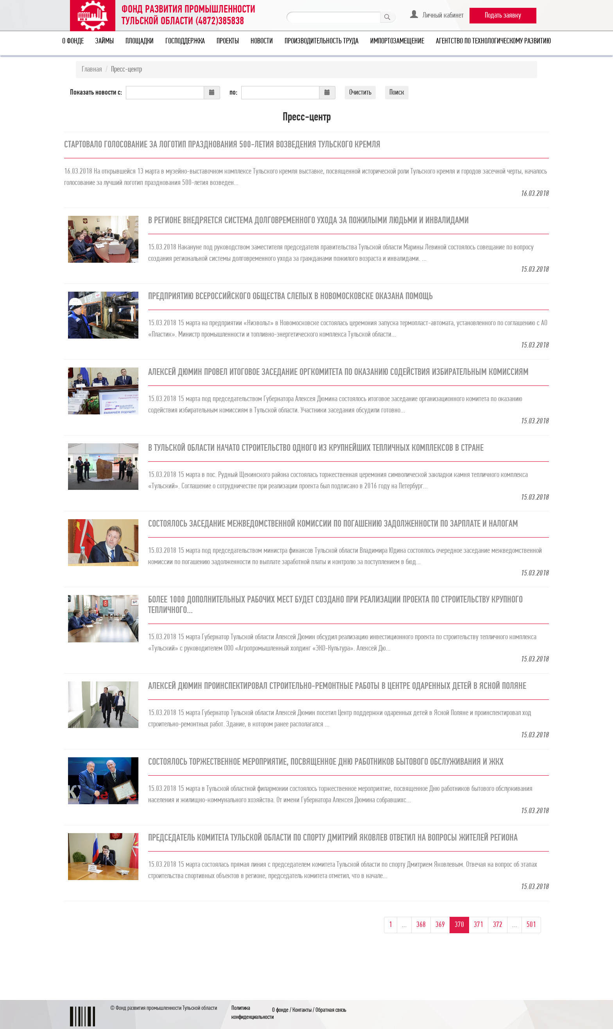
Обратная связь (330, 1010)
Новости (262, 41)
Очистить (360, 93)
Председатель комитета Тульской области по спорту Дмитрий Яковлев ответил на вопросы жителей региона (333, 838)
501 (531, 925)
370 (459, 925)
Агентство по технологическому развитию (493, 41)
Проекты (228, 41)
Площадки (139, 41)
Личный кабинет (437, 15)
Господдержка (185, 41)
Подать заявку (503, 16)
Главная (92, 70)
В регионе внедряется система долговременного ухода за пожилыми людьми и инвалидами (308, 221)
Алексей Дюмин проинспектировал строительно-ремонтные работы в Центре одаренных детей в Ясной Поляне (337, 686)
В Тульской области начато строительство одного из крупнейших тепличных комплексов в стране (316, 448)
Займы (104, 41)
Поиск (396, 93)
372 (497, 925)
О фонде (73, 41)
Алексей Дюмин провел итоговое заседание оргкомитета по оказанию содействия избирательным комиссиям (338, 372)
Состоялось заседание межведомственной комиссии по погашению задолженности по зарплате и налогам (333, 524)
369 (440, 925)
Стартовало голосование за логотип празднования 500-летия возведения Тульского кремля (222, 145)
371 (478, 925)
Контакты (302, 1010)
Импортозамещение (397, 41)
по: (233, 93)
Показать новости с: (96, 93)
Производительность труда (321, 41)
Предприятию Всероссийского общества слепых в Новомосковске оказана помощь (290, 296)
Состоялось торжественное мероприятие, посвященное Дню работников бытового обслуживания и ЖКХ (326, 762)
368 (421, 925)
